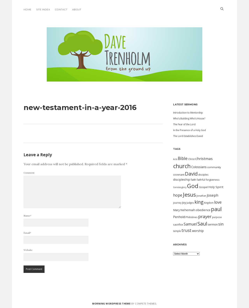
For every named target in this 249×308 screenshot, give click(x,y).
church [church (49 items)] (182, 166)
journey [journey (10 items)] (177, 202)
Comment (29, 172)
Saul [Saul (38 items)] (202, 223)
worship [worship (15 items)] (198, 231)
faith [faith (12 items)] (193, 179)
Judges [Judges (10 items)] (190, 202)
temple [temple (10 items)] (177, 231)
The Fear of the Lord (184, 124)
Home (28, 9)
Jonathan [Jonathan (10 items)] (201, 195)
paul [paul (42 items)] (216, 209)
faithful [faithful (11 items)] (201, 179)
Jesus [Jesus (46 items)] (189, 194)
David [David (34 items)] (191, 173)
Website (28, 250)
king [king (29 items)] (199, 202)
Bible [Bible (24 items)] (183, 158)
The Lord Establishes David (188, 136)
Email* (27, 232)
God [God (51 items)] (192, 186)
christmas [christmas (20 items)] (204, 158)
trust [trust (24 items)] (186, 230)
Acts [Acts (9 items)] (175, 159)
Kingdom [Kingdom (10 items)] (209, 202)
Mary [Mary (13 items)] (176, 210)
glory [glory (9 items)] (183, 187)
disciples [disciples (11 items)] (203, 174)
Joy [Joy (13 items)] (184, 202)
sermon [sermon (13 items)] (213, 224)
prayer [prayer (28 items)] (204, 216)
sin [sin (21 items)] (221, 224)
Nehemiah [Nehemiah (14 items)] (187, 210)
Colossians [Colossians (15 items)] (199, 167)
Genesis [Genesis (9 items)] (177, 187)
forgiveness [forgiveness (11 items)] (213, 179)
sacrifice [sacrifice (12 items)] (178, 224)
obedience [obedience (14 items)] (203, 210)
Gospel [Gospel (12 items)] (203, 187)
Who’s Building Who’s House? (189, 118)
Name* (27, 215)
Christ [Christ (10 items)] (191, 159)
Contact (61, 9)
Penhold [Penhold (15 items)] (179, 217)
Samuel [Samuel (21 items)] (190, 224)
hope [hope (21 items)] (177, 195)
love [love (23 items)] (218, 202)
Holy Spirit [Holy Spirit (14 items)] (215, 187)
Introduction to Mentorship (188, 112)
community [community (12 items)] (214, 167)
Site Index (43, 9)
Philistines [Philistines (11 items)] (192, 217)
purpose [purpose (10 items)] (217, 217)
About (76, 9)
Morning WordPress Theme (111, 303)
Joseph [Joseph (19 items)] (212, 195)
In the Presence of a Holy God (189, 130)
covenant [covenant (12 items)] (178, 174)
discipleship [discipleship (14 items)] (181, 179)
